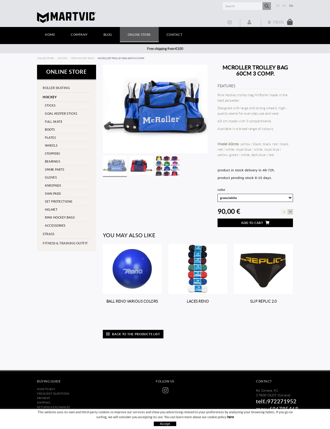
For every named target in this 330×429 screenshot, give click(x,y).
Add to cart (255, 223)
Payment (43, 398)
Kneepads (53, 185)
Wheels (51, 145)
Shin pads (53, 193)
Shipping (43, 402)
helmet (51, 209)
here (230, 417)
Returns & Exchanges (53, 407)
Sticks (50, 105)
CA (284, 5)
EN (291, 5)
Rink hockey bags (82, 58)
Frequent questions (53, 393)
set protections (59, 201)
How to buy (46, 389)
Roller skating (56, 88)
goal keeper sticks (61, 113)
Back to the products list (133, 334)
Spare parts (54, 169)
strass (48, 234)
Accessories (55, 225)
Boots (50, 129)
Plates (50, 137)
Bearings (52, 161)
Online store (45, 58)
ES (277, 5)
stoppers (52, 153)
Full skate (53, 121)
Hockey (62, 58)
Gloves (51, 177)
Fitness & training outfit (65, 243)
